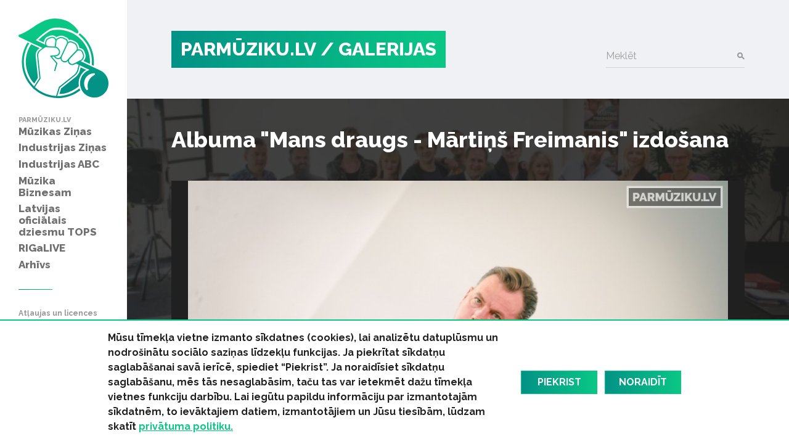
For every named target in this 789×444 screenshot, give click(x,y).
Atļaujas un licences (57, 314)
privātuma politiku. (186, 426)
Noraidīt (643, 382)
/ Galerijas (378, 49)
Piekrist (559, 382)
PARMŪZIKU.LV (248, 49)
